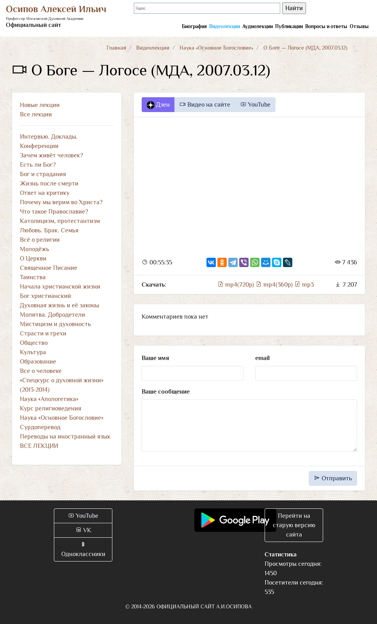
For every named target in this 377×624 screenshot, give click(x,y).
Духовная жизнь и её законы (59, 305)
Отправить (333, 478)
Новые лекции (40, 105)
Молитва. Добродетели (52, 314)
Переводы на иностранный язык (65, 436)
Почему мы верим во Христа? (61, 202)
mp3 (304, 284)
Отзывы (359, 26)
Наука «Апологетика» (49, 399)
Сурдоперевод (40, 427)
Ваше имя (155, 358)
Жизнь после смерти (49, 183)
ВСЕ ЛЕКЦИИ (39, 445)
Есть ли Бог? (38, 164)
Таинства (33, 277)
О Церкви (33, 258)
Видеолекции (224, 26)
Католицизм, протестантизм (60, 221)
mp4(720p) (236, 284)
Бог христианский (45, 296)
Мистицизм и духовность (55, 324)
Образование (38, 361)
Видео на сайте (205, 104)
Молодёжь (34, 249)
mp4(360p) (275, 284)
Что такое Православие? (54, 211)
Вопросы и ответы (326, 26)
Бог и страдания (43, 174)
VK (83, 530)
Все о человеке (41, 370)
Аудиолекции (257, 26)
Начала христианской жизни (60, 286)
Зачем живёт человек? (51, 155)
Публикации (289, 26)
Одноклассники (83, 549)
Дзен (158, 105)
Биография (194, 26)
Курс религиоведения (50, 408)
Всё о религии (40, 239)
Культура (33, 352)
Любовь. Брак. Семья (49, 230)
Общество (34, 342)
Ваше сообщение (166, 391)
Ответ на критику (44, 192)
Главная (116, 48)
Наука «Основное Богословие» (216, 48)
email (262, 358)
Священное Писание (48, 267)
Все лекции (36, 114)
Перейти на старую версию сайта (294, 525)
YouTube (255, 104)
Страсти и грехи (43, 333)
